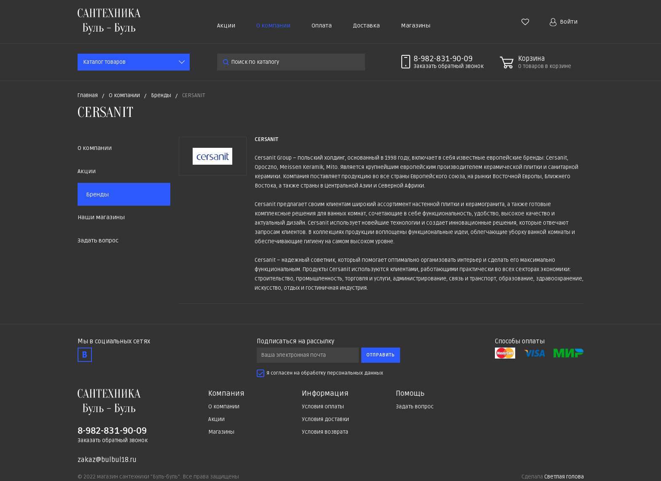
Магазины (415, 25)
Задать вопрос (98, 240)
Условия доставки (325, 419)
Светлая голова (564, 476)
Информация (325, 393)
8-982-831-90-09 (443, 59)
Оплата (322, 25)
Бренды (97, 194)
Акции (226, 25)
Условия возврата (325, 432)
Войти (564, 22)
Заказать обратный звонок (113, 440)
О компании (273, 25)
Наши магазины (101, 217)
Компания (226, 393)
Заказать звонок (449, 66)
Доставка (366, 25)
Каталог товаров (104, 62)
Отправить (380, 355)
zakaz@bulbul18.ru (107, 460)
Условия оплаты (323, 406)
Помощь (410, 393)
